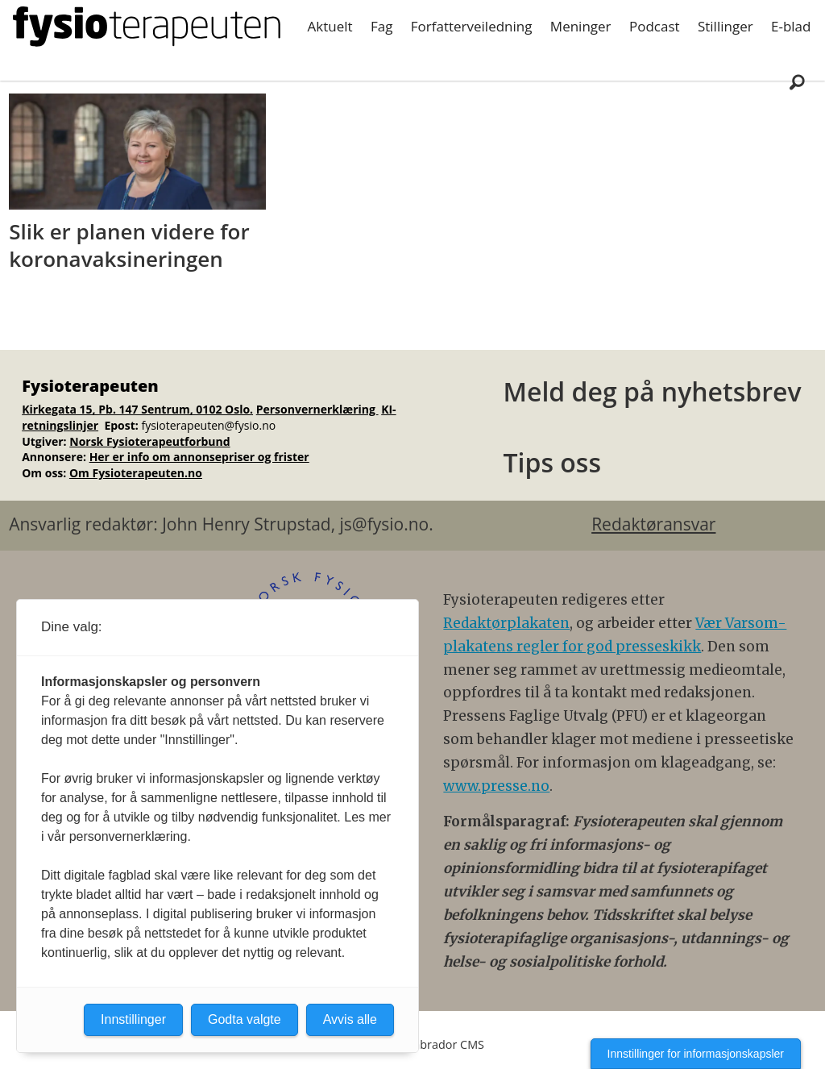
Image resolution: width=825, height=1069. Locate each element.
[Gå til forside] (146, 26)
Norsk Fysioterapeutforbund (149, 441)
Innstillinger (133, 1019)
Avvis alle (350, 1019)
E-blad (790, 26)
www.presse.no (496, 786)
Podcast (654, 26)
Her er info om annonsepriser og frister (199, 456)
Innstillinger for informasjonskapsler (695, 1053)
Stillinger (725, 26)
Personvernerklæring (317, 409)
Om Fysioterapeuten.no (135, 472)
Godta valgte (244, 1019)
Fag (381, 26)
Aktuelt (330, 26)
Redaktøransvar (653, 524)
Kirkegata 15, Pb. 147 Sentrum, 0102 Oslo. (137, 409)
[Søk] (797, 81)
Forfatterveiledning (472, 26)
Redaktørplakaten (506, 623)
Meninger (580, 26)
